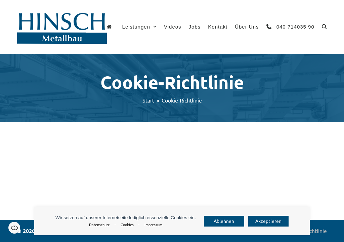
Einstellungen (14, 228)
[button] (324, 26)
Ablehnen (224, 221)
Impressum (153, 225)
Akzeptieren (268, 221)
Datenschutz (99, 225)
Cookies (127, 225)
